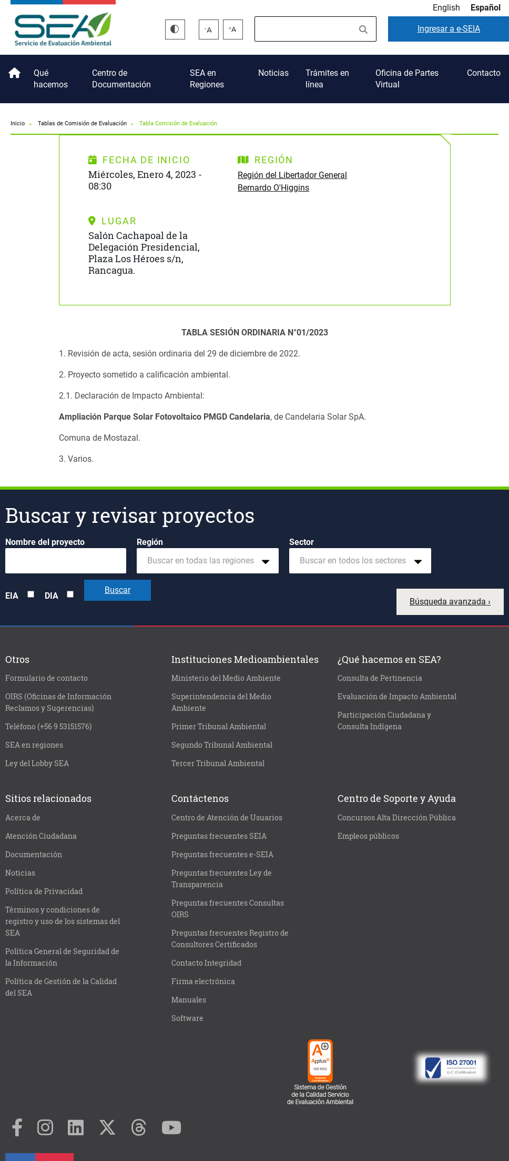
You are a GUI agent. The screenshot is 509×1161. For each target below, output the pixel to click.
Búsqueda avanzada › (450, 602)
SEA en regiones (34, 745)
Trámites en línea (327, 79)
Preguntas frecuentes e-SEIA (222, 854)
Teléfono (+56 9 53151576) (48, 726)
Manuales (188, 1000)
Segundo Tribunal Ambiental (221, 745)
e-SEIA (449, 29)
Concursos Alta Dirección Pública (397, 817)
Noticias (273, 73)
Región (150, 542)
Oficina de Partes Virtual (407, 79)
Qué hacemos (51, 79)
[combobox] (208, 560)
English (446, 8)
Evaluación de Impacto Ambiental (397, 696)
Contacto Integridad (206, 963)
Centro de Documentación (121, 79)
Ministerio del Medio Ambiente (226, 678)
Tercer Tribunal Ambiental (217, 763)
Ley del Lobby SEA (37, 763)
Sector (301, 542)
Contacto (484, 73)
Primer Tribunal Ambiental (218, 726)
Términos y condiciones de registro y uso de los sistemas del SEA (62, 921)
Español (486, 8)
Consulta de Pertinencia (380, 678)
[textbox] (203, 560)
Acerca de (22, 817)
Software (187, 1018)
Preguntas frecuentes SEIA (219, 836)
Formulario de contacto (46, 678)
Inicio (12, 69)
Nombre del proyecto (45, 542)
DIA (51, 596)
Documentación (33, 854)
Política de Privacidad (44, 891)
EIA (11, 596)
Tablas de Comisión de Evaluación (82, 123)
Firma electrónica (203, 981)
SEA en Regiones (207, 79)
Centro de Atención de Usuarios (226, 817)
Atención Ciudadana (41, 836)
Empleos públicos (368, 836)
